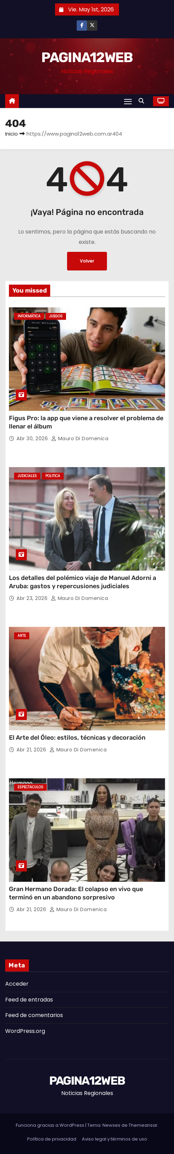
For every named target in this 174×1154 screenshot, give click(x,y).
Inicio (11, 133)
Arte (22, 635)
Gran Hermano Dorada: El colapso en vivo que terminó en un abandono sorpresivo (76, 893)
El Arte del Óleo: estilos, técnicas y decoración (77, 737)
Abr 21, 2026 (32, 749)
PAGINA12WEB (86, 57)
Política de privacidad (51, 1139)
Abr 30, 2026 (33, 438)
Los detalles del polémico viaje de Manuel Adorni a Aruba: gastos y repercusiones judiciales (82, 582)
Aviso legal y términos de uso (114, 1139)
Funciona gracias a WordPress (50, 1125)
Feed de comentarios (34, 1015)
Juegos (56, 316)
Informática (29, 316)
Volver (87, 261)
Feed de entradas (29, 1000)
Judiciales (27, 476)
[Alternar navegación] (128, 101)
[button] (143, 100)
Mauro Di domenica (80, 438)
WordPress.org (25, 1031)
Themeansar (143, 1125)
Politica (52, 476)
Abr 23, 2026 (33, 598)
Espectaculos (30, 787)
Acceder (17, 984)
